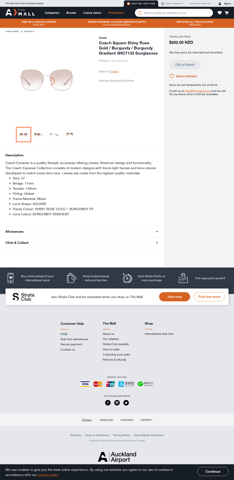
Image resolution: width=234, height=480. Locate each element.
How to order (111, 349)
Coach (114, 71)
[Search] (139, 13)
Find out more (209, 297)
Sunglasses (12, 31)
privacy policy (48, 475)
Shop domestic (172, 3)
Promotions (116, 12)
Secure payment (71, 344)
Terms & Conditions (97, 435)
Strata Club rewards (116, 344)
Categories (52, 12)
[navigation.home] (20, 12)
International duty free (159, 333)
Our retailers (111, 339)
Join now (174, 297)
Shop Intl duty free (141, 3)
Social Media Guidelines (149, 435)
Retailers (75, 435)
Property (146, 419)
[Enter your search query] (174, 13)
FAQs (64, 334)
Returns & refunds (114, 359)
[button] (220, 13)
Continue (213, 471)
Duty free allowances (74, 339)
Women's (29, 31)
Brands (71, 12)
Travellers (106, 419)
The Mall (87, 419)
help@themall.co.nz (197, 91)
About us (108, 333)
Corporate (126, 419)
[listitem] (33, 278)
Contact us (68, 349)
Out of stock (185, 64)
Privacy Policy (121, 435)
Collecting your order (116, 354)
